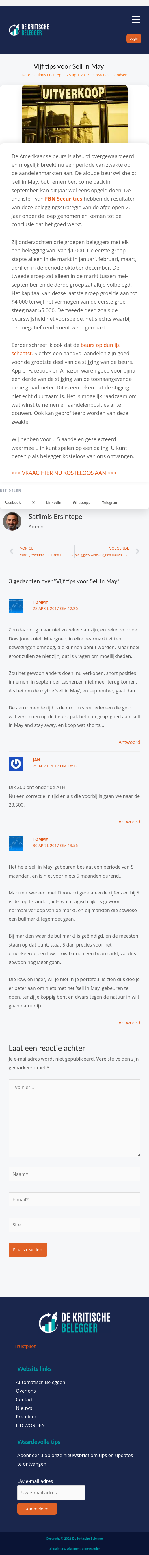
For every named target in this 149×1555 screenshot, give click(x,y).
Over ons (26, 1391)
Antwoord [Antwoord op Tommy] (129, 742)
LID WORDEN (30, 1425)
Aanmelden (37, 1509)
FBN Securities (63, 198)
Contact (24, 1399)
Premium (26, 1417)
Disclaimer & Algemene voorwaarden (74, 1548)
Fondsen (119, 74)
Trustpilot (25, 1346)
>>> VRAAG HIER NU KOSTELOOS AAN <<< (64, 473)
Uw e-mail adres (35, 1481)
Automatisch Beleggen (40, 1382)
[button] (12, 502)
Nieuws (24, 1408)
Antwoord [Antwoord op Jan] (129, 821)
